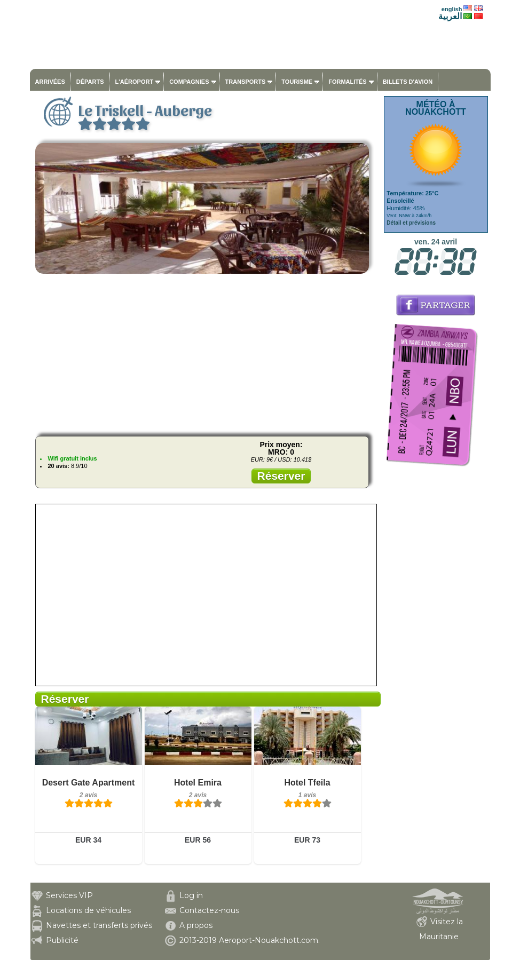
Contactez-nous (209, 910)
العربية (450, 16)
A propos (195, 925)
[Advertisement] (205, 353)
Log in (191, 895)
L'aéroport (134, 81)
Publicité (62, 940)
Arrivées (50, 81)
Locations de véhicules (88, 910)
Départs (90, 81)
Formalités (347, 81)
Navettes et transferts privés (99, 925)
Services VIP (69, 895)
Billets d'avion (407, 81)
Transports (245, 81)
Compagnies (189, 81)
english (452, 9)
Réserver (281, 476)
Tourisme (296, 81)
